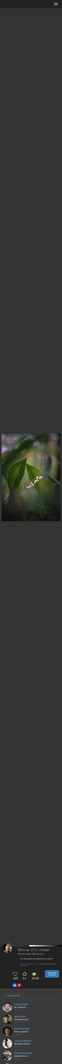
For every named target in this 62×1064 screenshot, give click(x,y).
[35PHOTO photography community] (15, 4)
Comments (13, 995)
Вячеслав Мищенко (31, 954)
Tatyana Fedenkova (22, 1041)
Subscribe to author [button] (52, 974)
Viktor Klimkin (20, 1016)
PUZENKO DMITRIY (23, 1053)
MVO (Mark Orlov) (22, 1028)
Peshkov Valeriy (21, 1004)
